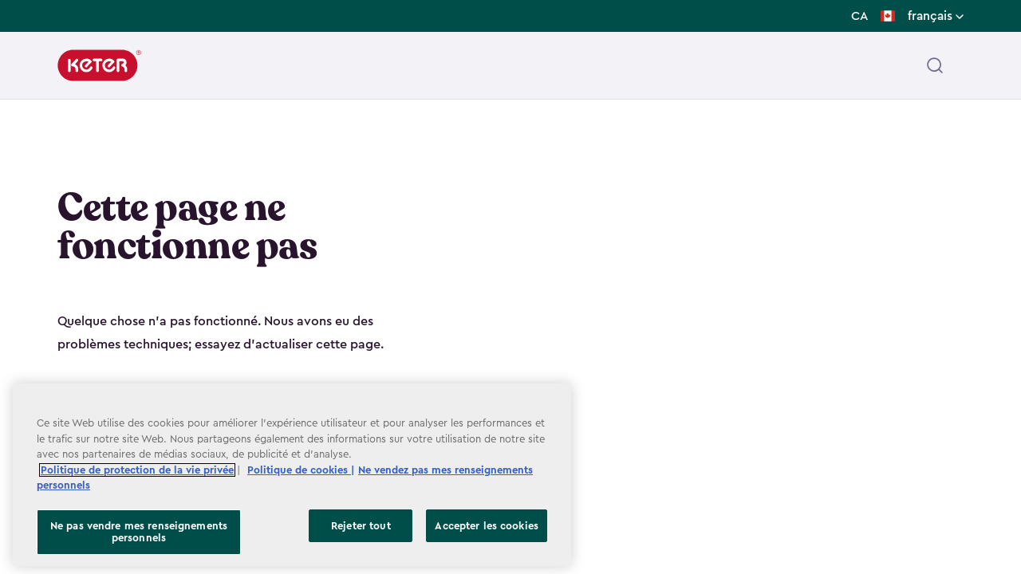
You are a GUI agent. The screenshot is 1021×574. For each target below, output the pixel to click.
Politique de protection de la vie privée (137, 470)
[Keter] (99, 65)
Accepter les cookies (486, 526)
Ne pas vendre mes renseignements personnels (138, 532)
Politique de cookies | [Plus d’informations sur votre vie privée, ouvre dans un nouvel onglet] (300, 470)
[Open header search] (934, 65)
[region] (292, 474)
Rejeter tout (361, 526)
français (936, 16)
